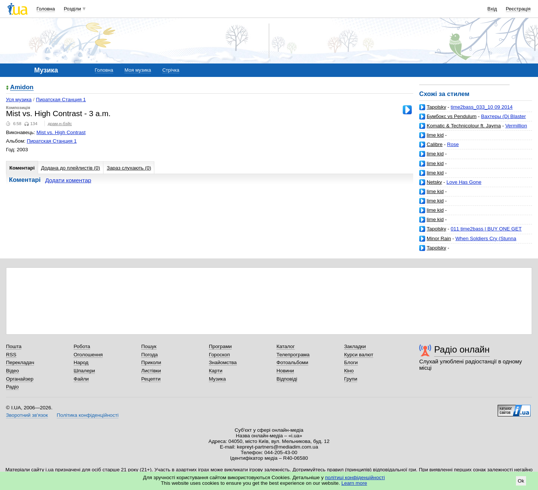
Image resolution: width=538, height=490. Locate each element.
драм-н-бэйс (60, 123)
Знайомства (223, 362)
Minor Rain (439, 238)
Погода (149, 354)
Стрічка (170, 70)
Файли (81, 379)
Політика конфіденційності (87, 415)
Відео (12, 370)
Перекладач (20, 362)
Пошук (149, 346)
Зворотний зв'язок (27, 415)
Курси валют (358, 354)
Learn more (354, 483)
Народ (81, 362)
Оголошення (88, 354)
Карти (215, 370)
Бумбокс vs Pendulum (452, 116)
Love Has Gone (463, 182)
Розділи (72, 9)
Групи (350, 379)
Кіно (349, 370)
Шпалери (84, 370)
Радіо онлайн (462, 349)
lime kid (435, 135)
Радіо (12, 387)
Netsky (434, 182)
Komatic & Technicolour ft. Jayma (464, 125)
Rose (453, 144)
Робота (82, 346)
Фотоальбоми (292, 362)
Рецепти (151, 379)
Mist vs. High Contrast (61, 132)
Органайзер (19, 379)
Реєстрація (518, 9)
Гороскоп (219, 354)
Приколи (151, 362)
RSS (11, 354)
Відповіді (286, 379)
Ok (521, 481)
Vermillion (516, 125)
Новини (285, 370)
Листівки (151, 370)
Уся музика (19, 99)
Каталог (285, 346)
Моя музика (137, 70)
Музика (217, 379)
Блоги (351, 362)
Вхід (492, 9)
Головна (46, 9)
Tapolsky (436, 107)
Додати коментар (68, 180)
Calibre (435, 144)
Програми (220, 346)
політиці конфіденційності (355, 477)
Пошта (13, 346)
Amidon (22, 87)
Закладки (355, 346)
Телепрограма (293, 354)
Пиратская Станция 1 (61, 99)
